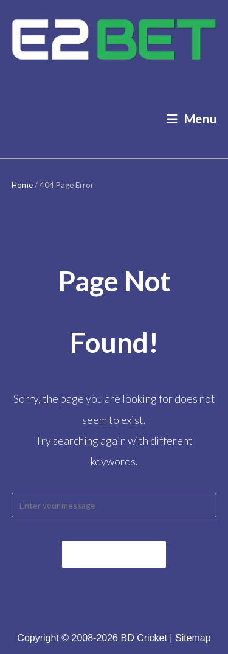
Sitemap (193, 638)
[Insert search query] (114, 505)
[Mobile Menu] (192, 118)
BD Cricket (143, 638)
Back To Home (114, 554)
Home (22, 185)
